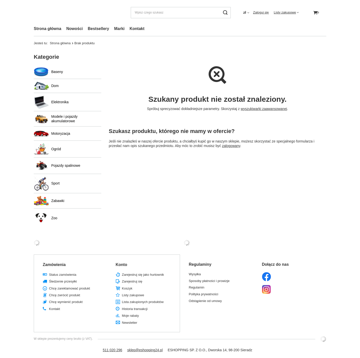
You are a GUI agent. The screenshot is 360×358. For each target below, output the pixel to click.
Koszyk (127, 288)
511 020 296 (112, 350)
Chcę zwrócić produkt (64, 295)
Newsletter (129, 322)
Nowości (74, 28)
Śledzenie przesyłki (63, 281)
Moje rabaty (130, 316)
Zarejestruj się (132, 281)
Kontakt (137, 28)
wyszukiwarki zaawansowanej (264, 109)
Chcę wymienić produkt (65, 302)
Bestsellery (98, 28)
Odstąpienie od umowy (205, 301)
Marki (119, 28)
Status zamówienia (62, 274)
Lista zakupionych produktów (143, 302)
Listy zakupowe (285, 12)
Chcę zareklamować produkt (69, 288)
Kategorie (46, 57)
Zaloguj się (261, 12)
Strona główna (47, 28)
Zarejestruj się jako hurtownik (143, 274)
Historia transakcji (135, 309)
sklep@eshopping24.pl (145, 350)
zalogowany (231, 146)
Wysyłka (195, 274)
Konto (121, 264)
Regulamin (196, 287)
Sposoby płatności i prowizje (209, 281)
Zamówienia (54, 264)
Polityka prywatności (203, 294)
